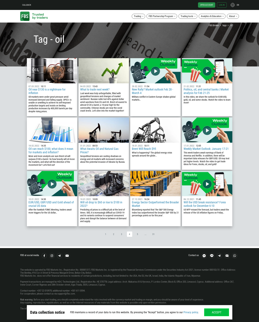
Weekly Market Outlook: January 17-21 (206, 148)
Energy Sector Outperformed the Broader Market (155, 204)
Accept (216, 312)
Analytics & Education (211, 16)
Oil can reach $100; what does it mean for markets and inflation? (51, 150)
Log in (222, 5)
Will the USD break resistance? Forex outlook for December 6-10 (205, 204)
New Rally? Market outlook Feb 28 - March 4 (152, 91)
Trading (137, 16)
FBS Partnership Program (161, 16)
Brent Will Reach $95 (144, 148)
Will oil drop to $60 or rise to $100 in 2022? (101, 204)
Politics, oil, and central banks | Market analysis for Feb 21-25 (206, 91)
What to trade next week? (95, 89)
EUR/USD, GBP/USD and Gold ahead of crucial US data (51, 204)
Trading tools (187, 16)
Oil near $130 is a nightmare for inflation (47, 91)
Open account (206, 5)
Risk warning (26, 299)
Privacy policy (190, 312)
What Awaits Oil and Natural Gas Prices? (99, 150)
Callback (26, 5)
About (232, 16)
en (238, 5)
